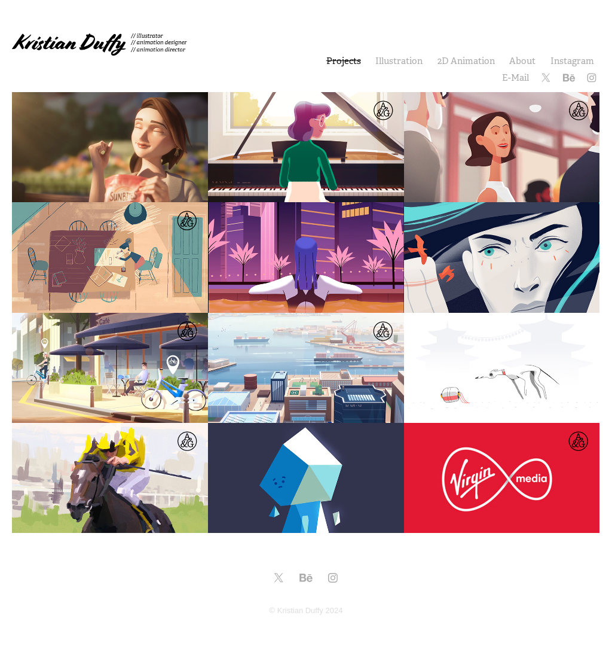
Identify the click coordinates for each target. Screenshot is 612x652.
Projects (343, 60)
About (522, 60)
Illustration (399, 60)
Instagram (572, 60)
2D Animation (466, 60)
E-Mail (515, 77)
